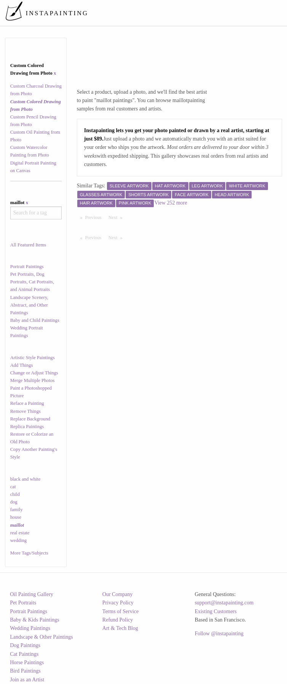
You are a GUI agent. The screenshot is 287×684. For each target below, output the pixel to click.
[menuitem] (141, 12)
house (15, 517)
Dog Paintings (25, 645)
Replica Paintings (27, 426)
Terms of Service (120, 611)
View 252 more (170, 203)
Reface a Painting (27, 403)
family (16, 509)
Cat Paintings (24, 654)
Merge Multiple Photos (32, 380)
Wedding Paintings (30, 628)
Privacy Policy (118, 603)
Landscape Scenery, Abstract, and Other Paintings (29, 305)
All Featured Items (28, 245)
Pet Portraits (23, 603)
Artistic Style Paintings (32, 357)
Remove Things (25, 411)
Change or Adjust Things (34, 373)
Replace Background (30, 419)
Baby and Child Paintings (34, 320)
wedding (18, 540)
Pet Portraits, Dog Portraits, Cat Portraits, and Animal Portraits (32, 282)
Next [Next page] (117, 217)
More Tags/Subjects (29, 553)
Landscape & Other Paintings (41, 637)
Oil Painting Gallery (31, 594)
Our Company (117, 594)
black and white (25, 479)
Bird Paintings (25, 671)
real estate (20, 532)
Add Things (21, 365)
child (15, 494)
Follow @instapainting (219, 633)
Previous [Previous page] (95, 217)
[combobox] (36, 212)
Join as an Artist (27, 679)
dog (14, 502)
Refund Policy (117, 620)
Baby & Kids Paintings (34, 620)
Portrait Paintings (27, 266)
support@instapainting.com (224, 603)
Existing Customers (215, 611)
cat (13, 486)
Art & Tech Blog (120, 628)
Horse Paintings (27, 662)
